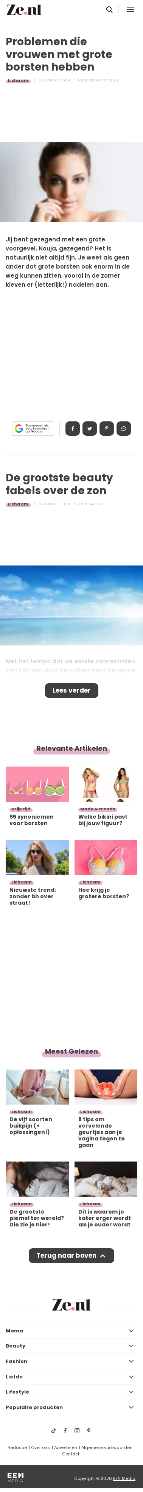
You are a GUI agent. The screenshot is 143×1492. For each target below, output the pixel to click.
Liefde (14, 1376)
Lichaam (18, 80)
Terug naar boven (66, 1255)
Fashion (16, 1361)
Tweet (89, 428)
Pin (106, 428)
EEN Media (124, 1478)
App (124, 428)
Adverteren (65, 1447)
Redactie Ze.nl (104, 80)
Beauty (15, 1345)
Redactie (17, 1447)
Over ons (40, 1447)
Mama (14, 1330)
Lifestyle (17, 1391)
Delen (72, 428)
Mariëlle (98, 504)
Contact (70, 1454)
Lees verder (72, 690)
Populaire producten (34, 1407)
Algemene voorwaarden (106, 1447)
